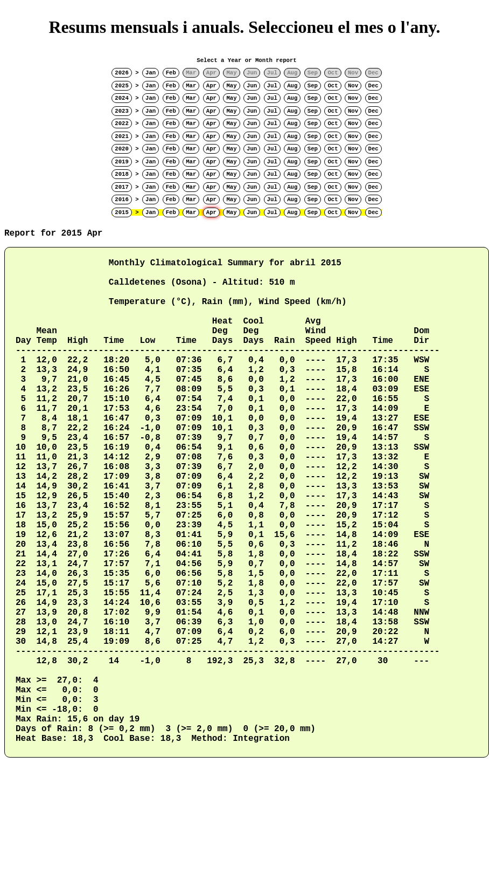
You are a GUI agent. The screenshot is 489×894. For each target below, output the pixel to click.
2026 (122, 73)
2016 (122, 199)
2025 (122, 85)
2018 (122, 174)
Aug (292, 85)
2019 (122, 162)
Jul (272, 85)
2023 (122, 111)
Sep (313, 85)
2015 (122, 212)
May (231, 85)
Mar (191, 85)
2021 (122, 136)
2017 (122, 187)
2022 (122, 123)
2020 (122, 149)
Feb (171, 73)
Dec (373, 85)
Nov (353, 85)
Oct (332, 85)
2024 (122, 98)
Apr (211, 85)
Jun (252, 85)
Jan (150, 73)
